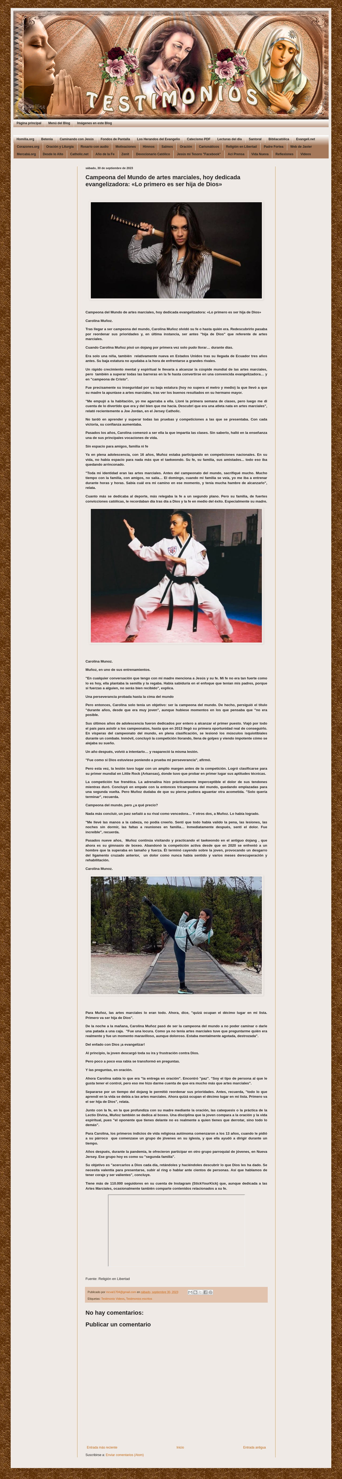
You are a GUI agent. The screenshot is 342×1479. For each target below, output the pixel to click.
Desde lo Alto (53, 154)
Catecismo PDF (198, 139)
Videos (305, 154)
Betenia (47, 139)
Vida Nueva (260, 154)
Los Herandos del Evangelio (158, 139)
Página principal (29, 123)
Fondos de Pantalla (115, 139)
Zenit (125, 154)
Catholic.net (79, 154)
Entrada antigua (254, 1447)
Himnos (148, 147)
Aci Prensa (236, 154)
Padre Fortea (273, 147)
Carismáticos (209, 147)
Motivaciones (125, 147)
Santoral (255, 139)
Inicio (180, 1447)
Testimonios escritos (139, 1298)
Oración (186, 147)
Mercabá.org (26, 154)
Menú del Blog (59, 123)
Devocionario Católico (153, 154)
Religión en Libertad (241, 147)
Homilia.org (25, 139)
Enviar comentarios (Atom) (125, 1455)
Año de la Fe (104, 154)
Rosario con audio (95, 147)
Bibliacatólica (279, 139)
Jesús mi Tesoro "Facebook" (199, 154)
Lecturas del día (229, 139)
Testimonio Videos (113, 1298)
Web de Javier (301, 147)
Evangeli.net (305, 139)
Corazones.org (28, 147)
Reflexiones (284, 154)
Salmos (167, 147)
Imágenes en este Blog (94, 123)
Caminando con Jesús (77, 139)
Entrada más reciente (102, 1447)
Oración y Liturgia (60, 147)
